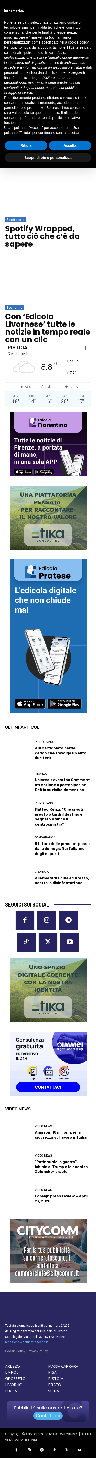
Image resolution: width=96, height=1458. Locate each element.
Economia (15, 307)
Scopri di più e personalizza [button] (47, 157)
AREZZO (12, 1366)
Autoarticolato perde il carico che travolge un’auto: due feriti (61, 752)
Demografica (45, 837)
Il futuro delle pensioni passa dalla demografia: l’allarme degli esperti (62, 848)
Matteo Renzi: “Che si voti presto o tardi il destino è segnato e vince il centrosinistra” (59, 816)
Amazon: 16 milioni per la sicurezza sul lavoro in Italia (61, 1134)
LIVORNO (13, 1384)
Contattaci (48, 1416)
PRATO (54, 1384)
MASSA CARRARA (63, 1366)
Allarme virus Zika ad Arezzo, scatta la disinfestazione (62, 880)
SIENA (53, 1390)
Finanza (41, 773)
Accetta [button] (70, 145)
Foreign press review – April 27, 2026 (61, 1198)
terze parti (83, 47)
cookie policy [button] (78, 42)
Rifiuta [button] (26, 145)
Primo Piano (44, 742)
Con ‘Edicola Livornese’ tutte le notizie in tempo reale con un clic (47, 328)
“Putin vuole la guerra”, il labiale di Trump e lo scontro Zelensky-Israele (61, 1166)
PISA (52, 1372)
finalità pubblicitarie (19, 78)
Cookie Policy (15, 1351)
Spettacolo (15, 219)
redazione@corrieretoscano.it (26, 1342)
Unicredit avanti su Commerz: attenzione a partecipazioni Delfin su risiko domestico (62, 784)
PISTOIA (55, 1378)
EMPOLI (12, 1372)
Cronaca (42, 871)
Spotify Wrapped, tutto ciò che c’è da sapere (42, 236)
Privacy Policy (38, 1351)
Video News (43, 1126)
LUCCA (11, 1390)
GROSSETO (15, 1378)
